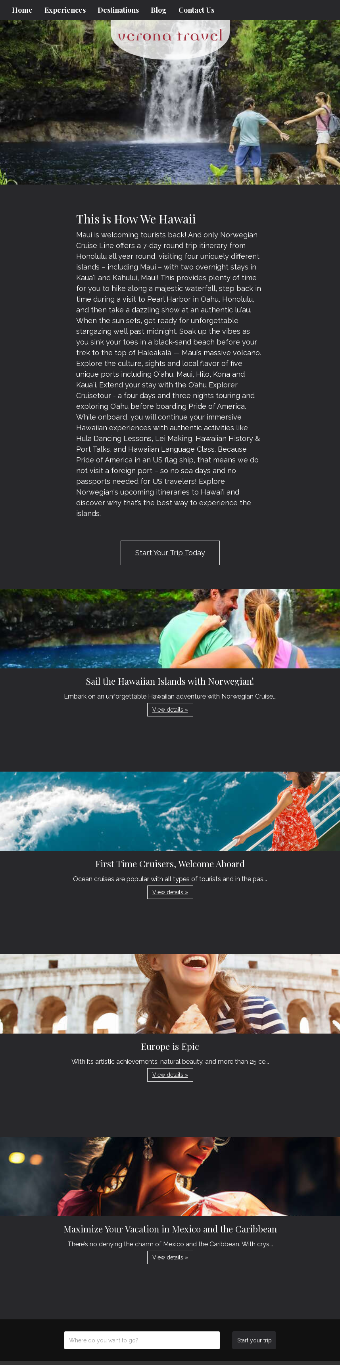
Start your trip (254, 1340)
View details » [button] (170, 710)
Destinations (118, 10)
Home (22, 10)
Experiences (65, 10)
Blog (159, 10)
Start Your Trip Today (170, 553)
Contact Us (196, 10)
